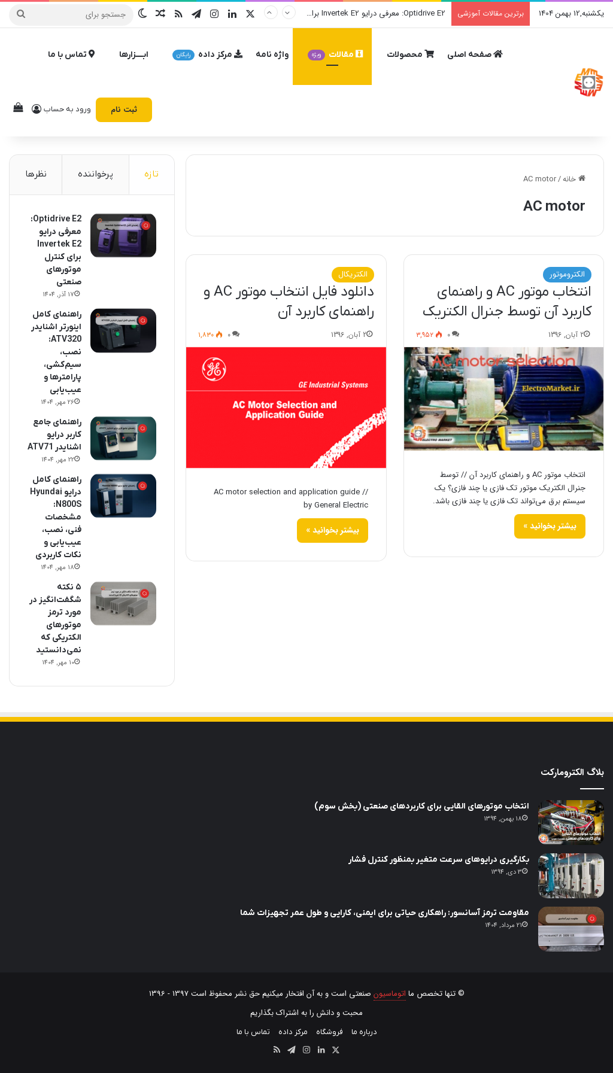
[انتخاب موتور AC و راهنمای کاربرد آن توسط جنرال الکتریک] (503, 399)
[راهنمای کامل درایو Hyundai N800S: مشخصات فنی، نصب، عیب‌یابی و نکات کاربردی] (123, 495)
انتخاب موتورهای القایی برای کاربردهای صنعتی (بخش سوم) (421, 806)
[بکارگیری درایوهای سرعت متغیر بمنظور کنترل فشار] (571, 875)
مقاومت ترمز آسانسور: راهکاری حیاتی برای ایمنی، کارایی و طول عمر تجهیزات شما (384, 913)
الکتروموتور (567, 274)
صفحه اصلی (475, 54)
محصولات (410, 54)
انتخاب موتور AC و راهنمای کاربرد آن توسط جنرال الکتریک (507, 302)
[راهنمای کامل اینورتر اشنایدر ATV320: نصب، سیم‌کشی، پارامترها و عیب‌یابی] (123, 330)
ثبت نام (124, 110)
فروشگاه (329, 1032)
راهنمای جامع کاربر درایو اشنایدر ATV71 (54, 435)
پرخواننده (95, 174)
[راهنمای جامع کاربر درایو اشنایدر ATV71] (123, 438)
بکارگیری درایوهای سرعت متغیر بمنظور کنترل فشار (438, 859)
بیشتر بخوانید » (549, 526)
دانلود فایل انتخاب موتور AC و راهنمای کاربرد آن (289, 302)
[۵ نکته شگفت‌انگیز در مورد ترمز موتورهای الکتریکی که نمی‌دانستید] (123, 603)
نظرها (36, 174)
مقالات (335, 54)
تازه (151, 174)
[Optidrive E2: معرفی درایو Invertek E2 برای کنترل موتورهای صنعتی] (123, 235)
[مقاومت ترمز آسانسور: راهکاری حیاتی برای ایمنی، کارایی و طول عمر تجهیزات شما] (571, 929)
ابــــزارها (133, 54)
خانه (574, 179)
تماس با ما (71, 54)
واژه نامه (272, 54)
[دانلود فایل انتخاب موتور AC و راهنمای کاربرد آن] (286, 407)
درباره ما (364, 1032)
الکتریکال (353, 274)
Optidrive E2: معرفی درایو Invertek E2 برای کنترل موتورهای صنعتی (336, 13)
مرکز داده (207, 54)
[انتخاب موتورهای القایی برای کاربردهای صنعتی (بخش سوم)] (571, 822)
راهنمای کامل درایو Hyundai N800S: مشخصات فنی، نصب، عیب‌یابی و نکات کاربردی (55, 517)
